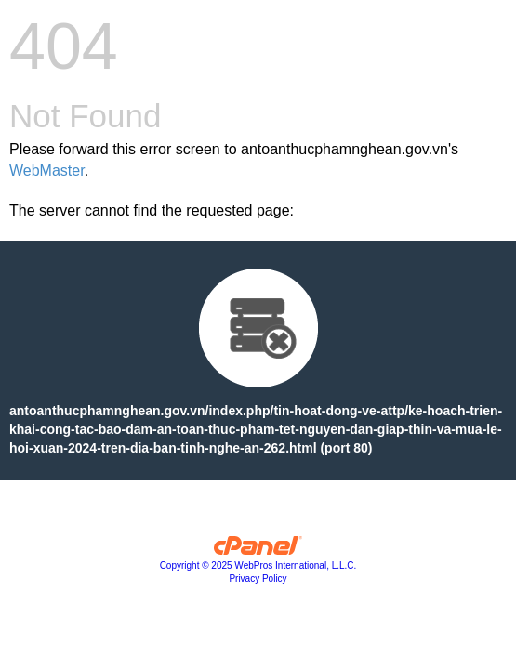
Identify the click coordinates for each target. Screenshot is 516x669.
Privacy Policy (257, 578)
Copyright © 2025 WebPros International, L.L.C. (258, 565)
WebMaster (47, 170)
